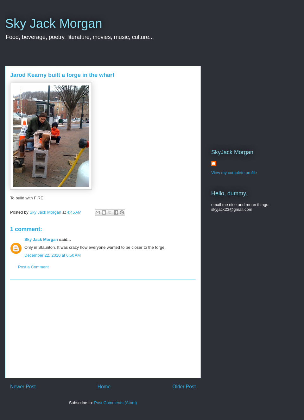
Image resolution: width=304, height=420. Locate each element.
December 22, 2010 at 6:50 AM (52, 255)
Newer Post (23, 386)
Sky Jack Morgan (53, 23)
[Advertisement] (103, 329)
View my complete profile (234, 172)
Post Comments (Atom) (115, 402)
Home (104, 386)
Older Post (184, 386)
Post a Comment (33, 267)
